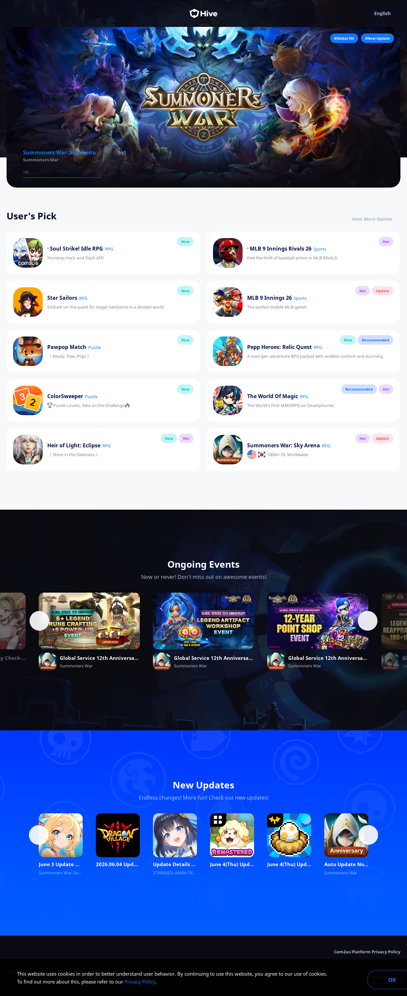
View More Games (376, 219)
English (387, 13)
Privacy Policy (140, 981)
